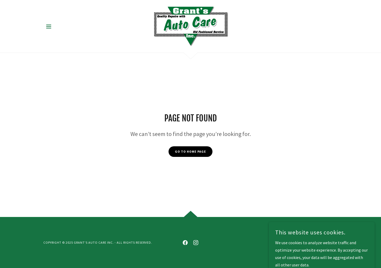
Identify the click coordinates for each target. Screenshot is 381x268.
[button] (48, 26)
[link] (190, 25)
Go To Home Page (190, 151)
